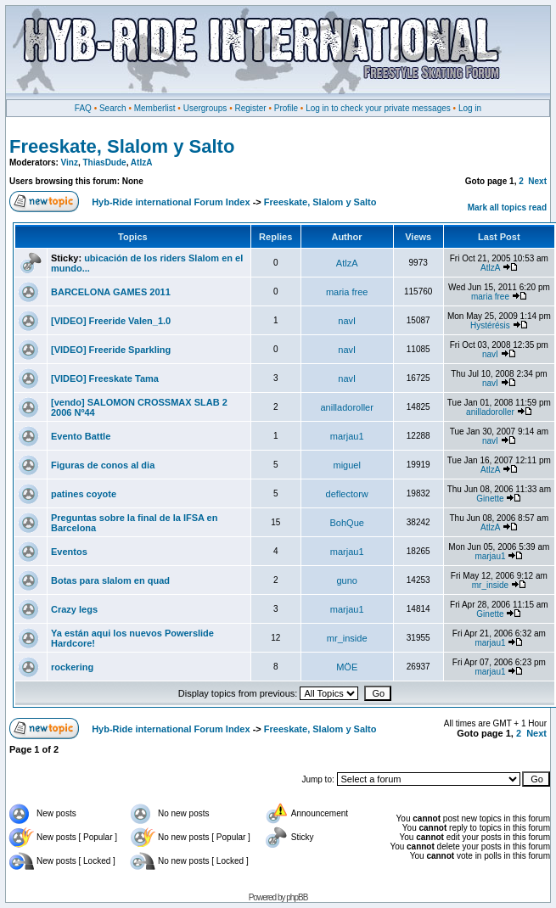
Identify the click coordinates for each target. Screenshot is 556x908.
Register (250, 108)
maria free (347, 292)
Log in (469, 108)
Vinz (69, 162)
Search (112, 108)
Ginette (489, 498)
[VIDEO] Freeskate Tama (105, 378)
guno (346, 580)
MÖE (346, 667)
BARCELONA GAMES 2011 (111, 292)
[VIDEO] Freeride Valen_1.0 (111, 321)
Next (537, 181)
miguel (346, 465)
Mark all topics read (507, 207)
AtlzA (142, 162)
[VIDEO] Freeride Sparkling (111, 350)
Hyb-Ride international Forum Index (171, 202)
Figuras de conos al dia (102, 465)
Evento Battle (80, 436)
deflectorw (347, 494)
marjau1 (347, 436)
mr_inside (490, 585)
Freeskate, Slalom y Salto (121, 146)
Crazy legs (74, 609)
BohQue (347, 523)
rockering (72, 667)
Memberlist (155, 108)
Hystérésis (490, 325)
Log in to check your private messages (378, 108)
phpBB (296, 897)
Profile (286, 108)
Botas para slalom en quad (110, 580)
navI (347, 321)
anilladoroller (347, 407)
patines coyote (83, 494)
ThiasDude (104, 162)
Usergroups (205, 108)
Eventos (69, 551)
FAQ (83, 108)
